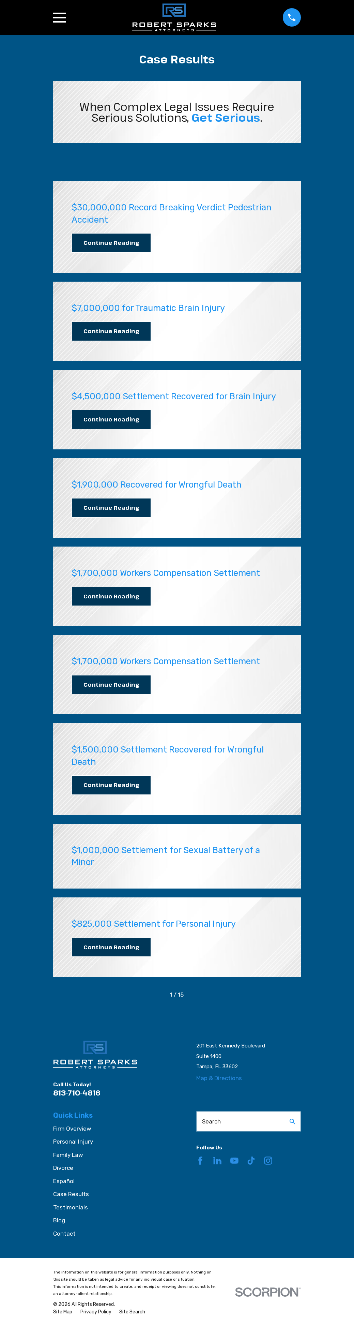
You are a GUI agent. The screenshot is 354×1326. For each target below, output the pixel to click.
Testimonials (70, 1207)
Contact (64, 1233)
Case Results (71, 1194)
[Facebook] (200, 1161)
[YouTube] (234, 1161)
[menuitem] (62, 1312)
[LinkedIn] (217, 1161)
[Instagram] (268, 1161)
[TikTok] (251, 1161)
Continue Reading (111, 243)
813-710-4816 (77, 1093)
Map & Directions (219, 1078)
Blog (59, 1220)
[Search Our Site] (292, 1121)
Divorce (63, 1167)
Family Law (68, 1154)
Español (64, 1181)
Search (211, 1121)
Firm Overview (72, 1128)
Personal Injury (73, 1141)
